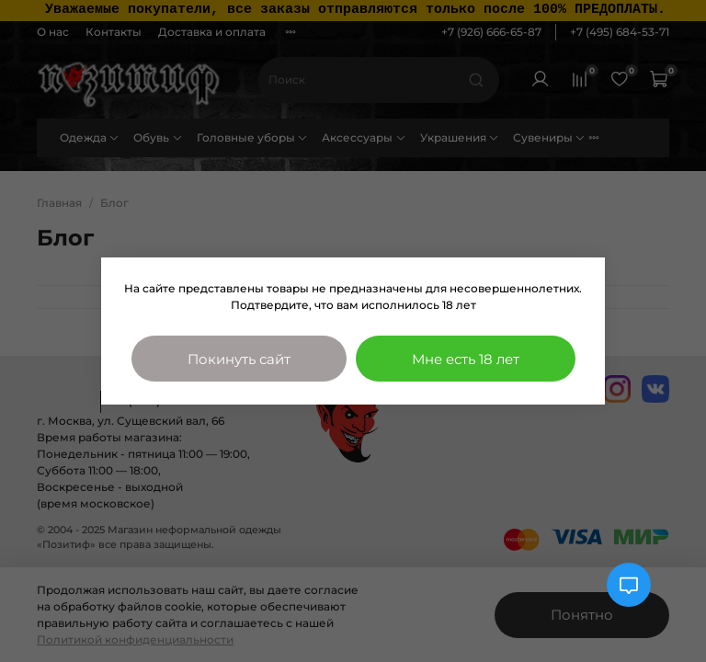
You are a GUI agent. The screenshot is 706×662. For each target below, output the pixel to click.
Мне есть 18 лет (465, 359)
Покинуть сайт (239, 359)
